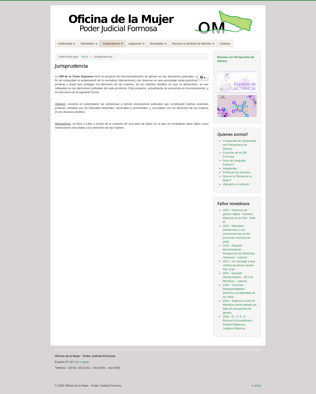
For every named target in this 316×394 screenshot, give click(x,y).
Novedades (158, 43)
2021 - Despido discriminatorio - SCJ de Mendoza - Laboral (238, 277)
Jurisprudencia (113, 43)
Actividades (89, 43)
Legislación (136, 43)
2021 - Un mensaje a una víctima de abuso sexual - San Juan (239, 265)
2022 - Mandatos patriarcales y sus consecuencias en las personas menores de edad (236, 233)
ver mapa (82, 362)
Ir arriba (256, 385)
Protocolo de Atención (236, 172)
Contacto (225, 43)
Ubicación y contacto (236, 184)
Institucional (66, 43)
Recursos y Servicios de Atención (193, 43)
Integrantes (230, 168)
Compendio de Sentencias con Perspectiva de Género (239, 144)
